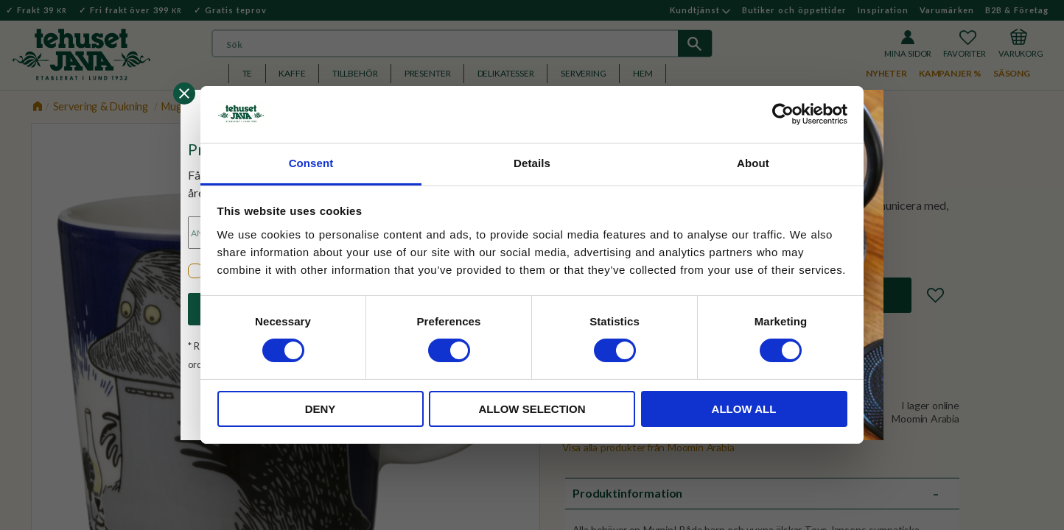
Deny (320, 409)
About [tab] (753, 163)
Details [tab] (532, 163)
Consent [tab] (311, 163)
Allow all (744, 409)
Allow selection (532, 409)
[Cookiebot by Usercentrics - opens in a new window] (782, 114)
